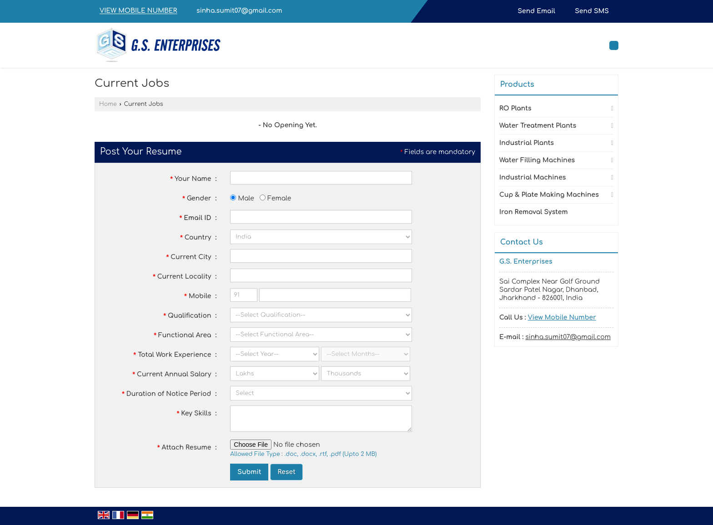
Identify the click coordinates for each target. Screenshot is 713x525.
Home (108, 104)
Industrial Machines (532, 177)
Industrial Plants (526, 143)
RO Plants (515, 108)
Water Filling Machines (537, 160)
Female (275, 198)
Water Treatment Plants (537, 125)
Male (242, 198)
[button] (138, 11)
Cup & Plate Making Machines (549, 194)
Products (517, 84)
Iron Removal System (533, 212)
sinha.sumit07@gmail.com (239, 10)
